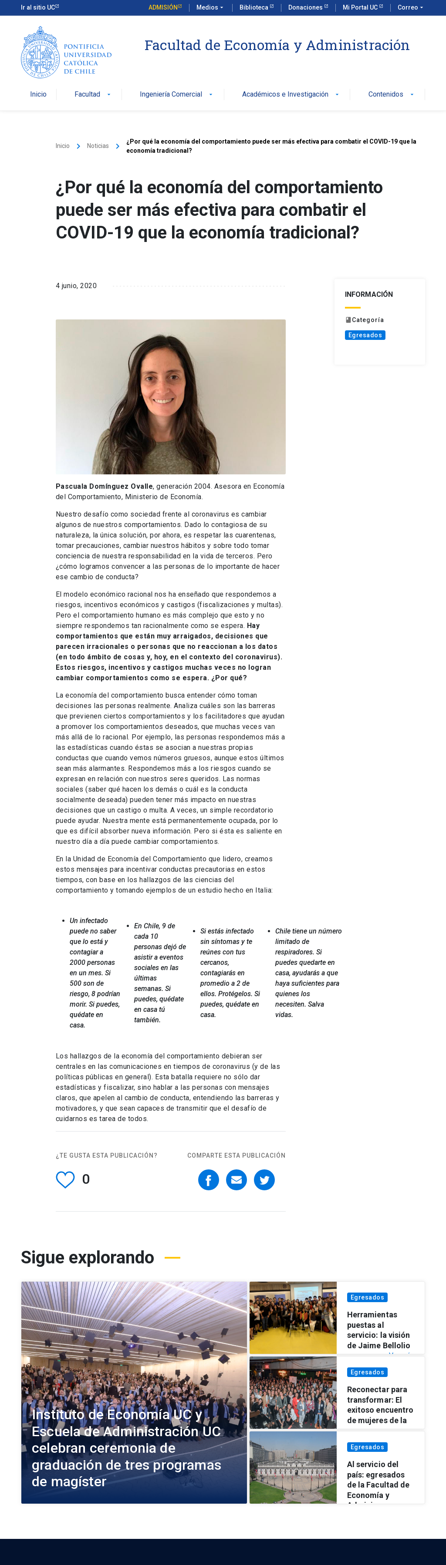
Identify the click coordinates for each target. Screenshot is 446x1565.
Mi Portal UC (361, 7)
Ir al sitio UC (38, 7)
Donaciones (306, 7)
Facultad (93, 94)
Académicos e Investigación (291, 94)
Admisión (163, 7)
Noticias (98, 145)
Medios (210, 8)
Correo (411, 8)
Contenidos (392, 94)
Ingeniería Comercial (177, 94)
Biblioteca (255, 7)
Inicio (38, 94)
